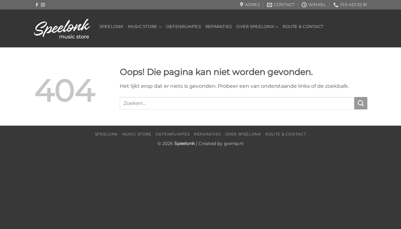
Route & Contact (303, 26)
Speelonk (111, 26)
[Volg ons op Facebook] (37, 5)
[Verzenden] (360, 103)
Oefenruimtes (183, 26)
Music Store (145, 27)
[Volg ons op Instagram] (43, 5)
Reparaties (218, 26)
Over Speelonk (257, 27)
